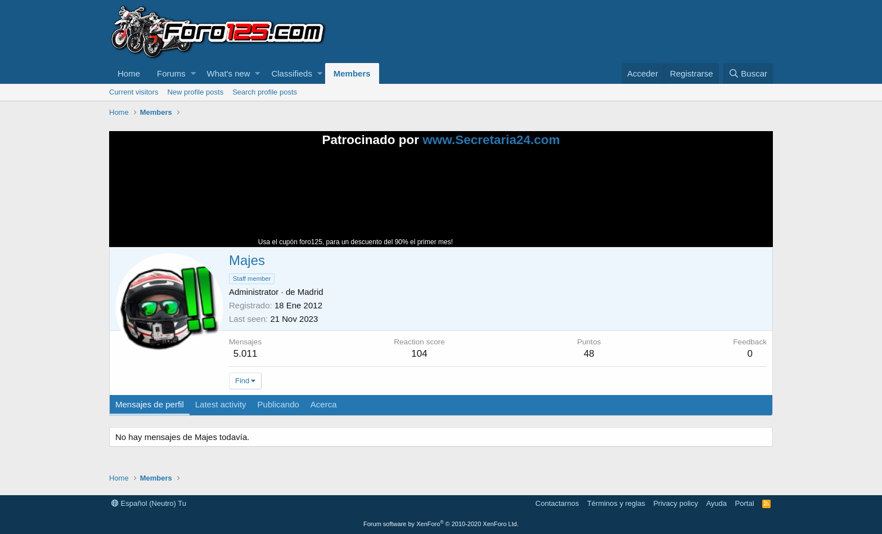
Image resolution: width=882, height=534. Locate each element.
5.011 (245, 353)
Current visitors (133, 92)
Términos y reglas (616, 503)
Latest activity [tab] (220, 404)
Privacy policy (675, 503)
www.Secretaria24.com (491, 140)
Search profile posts (264, 92)
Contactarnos (557, 503)
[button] (193, 73)
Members (352, 73)
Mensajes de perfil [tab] (149, 404)
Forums (171, 73)
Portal (744, 503)
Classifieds (291, 73)
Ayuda (716, 503)
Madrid (310, 292)
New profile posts (195, 92)
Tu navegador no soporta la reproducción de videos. (539, 202)
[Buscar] (748, 73)
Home (129, 73)
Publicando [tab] (278, 404)
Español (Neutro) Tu (148, 503)
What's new (228, 73)
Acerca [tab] (323, 404)
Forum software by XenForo (441, 523)
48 (589, 353)
